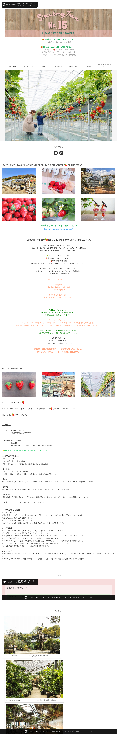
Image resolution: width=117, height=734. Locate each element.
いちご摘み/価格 (28, 66)
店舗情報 (89, 66)
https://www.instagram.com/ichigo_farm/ (58, 229)
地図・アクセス (74, 66)
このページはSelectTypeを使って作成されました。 (58, 731)
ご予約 (43, 66)
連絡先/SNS (12, 66)
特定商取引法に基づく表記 (104, 65)
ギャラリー (58, 66)
